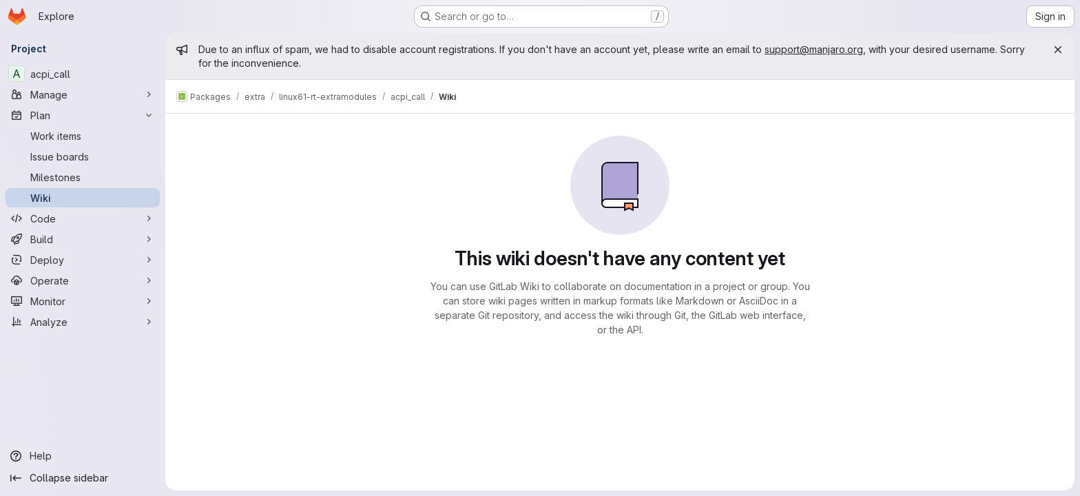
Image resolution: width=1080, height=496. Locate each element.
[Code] (83, 218)
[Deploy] (83, 259)
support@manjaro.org (814, 49)
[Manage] (83, 94)
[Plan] (83, 115)
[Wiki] (83, 197)
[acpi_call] (83, 73)
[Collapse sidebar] (83, 478)
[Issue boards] (83, 156)
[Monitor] (83, 301)
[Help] (83, 456)
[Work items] (83, 135)
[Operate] (83, 280)
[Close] (1058, 49)
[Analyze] (83, 321)
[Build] (83, 239)
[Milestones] (83, 177)
